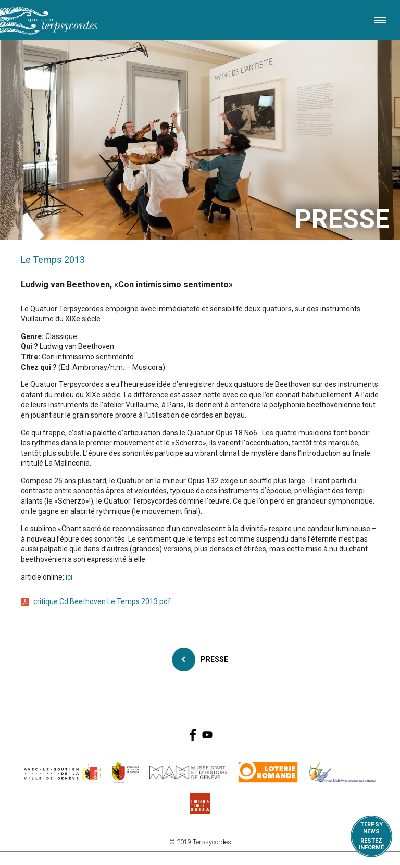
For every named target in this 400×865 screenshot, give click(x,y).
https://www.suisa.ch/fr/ (200, 803)
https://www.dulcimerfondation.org (342, 772)
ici (69, 577)
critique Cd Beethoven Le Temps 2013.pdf (102, 601)
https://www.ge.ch (126, 772)
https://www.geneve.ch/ (63, 772)
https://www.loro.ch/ (268, 772)
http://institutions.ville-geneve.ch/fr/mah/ (188, 772)
